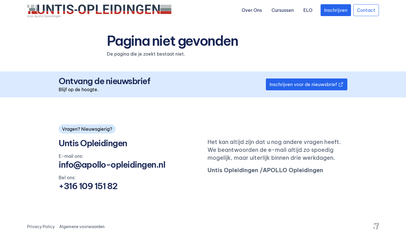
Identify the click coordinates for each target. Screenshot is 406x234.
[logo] (99, 11)
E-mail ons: (71, 156)
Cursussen (283, 10)
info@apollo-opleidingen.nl (112, 164)
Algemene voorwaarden (82, 226)
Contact (366, 10)
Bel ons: (67, 177)
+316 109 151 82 (88, 186)
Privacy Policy (41, 226)
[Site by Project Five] (376, 226)
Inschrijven (335, 10)
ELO (307, 10)
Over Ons (252, 10)
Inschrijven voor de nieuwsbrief (307, 84)
